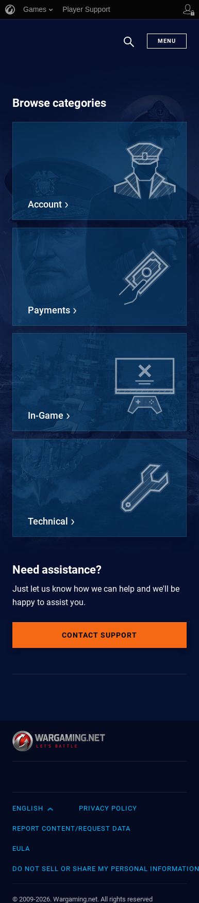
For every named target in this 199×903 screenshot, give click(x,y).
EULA (21, 848)
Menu (167, 41)
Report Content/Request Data (71, 828)
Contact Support (99, 635)
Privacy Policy (108, 808)
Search (129, 47)
